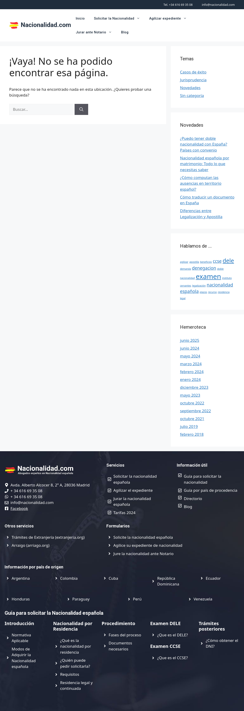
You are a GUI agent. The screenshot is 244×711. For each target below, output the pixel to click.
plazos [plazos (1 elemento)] (203, 292)
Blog (124, 32)
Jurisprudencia (193, 79)
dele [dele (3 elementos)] (228, 260)
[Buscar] (81, 109)
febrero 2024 (191, 371)
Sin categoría (192, 95)
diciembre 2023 (194, 387)
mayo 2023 (190, 395)
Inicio (80, 18)
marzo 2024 (191, 363)
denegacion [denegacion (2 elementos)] (204, 268)
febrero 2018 (191, 434)
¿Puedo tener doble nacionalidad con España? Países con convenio (203, 144)
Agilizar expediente (170, 18)
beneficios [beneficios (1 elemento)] (206, 261)
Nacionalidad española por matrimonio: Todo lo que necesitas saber (204, 163)
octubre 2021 (192, 418)
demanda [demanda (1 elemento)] (185, 268)
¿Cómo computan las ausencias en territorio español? (200, 183)
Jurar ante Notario (96, 32)
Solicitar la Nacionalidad (119, 18)
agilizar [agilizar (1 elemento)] (184, 261)
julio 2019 (189, 426)
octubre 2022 (192, 403)
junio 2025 (189, 340)
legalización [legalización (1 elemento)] (199, 285)
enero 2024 (190, 379)
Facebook (19, 508)
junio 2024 (189, 348)
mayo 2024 (190, 356)
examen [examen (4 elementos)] (208, 276)
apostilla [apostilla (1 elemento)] (194, 261)
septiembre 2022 (195, 410)
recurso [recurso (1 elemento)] (212, 292)
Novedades (190, 87)
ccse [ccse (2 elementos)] (217, 261)
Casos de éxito (193, 72)
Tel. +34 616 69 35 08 (178, 5)
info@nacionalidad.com (218, 5)
